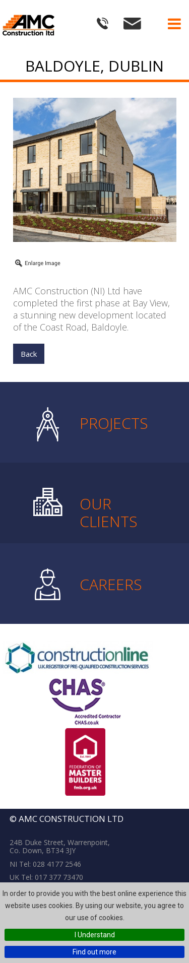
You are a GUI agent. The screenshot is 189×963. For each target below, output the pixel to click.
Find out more (94, 952)
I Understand (95, 935)
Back (29, 354)
